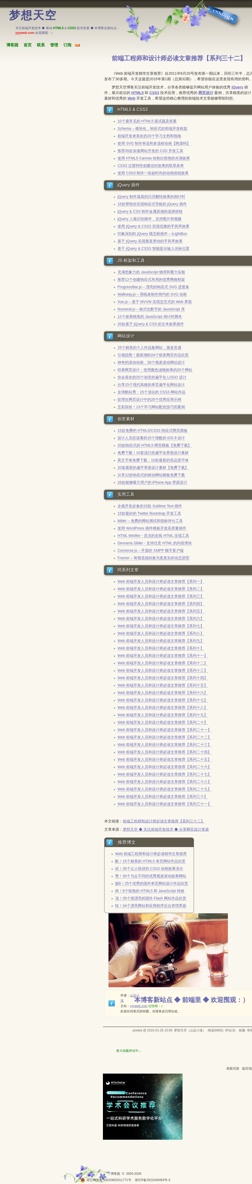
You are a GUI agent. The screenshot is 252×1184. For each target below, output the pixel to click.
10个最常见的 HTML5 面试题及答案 (147, 121)
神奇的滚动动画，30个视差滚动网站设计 (151, 362)
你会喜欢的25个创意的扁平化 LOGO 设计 (152, 377)
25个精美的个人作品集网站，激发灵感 (149, 347)
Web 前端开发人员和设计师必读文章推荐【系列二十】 (163, 722)
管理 (54, 45)
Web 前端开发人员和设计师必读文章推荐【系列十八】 (163, 707)
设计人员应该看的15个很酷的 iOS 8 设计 (151, 438)
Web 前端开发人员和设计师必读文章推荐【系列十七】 (163, 700)
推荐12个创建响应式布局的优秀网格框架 (151, 279)
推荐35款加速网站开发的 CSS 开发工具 (150, 151)
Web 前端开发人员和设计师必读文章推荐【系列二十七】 (164, 774)
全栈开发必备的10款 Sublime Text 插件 (150, 506)
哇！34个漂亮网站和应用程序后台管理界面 (150, 905)
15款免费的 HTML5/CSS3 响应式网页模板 (153, 430)
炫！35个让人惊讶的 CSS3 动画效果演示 (149, 868)
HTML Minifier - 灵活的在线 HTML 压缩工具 (153, 535)
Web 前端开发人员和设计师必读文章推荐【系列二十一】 (164, 730)
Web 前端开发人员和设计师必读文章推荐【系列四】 (161, 604)
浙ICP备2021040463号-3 (152, 1180)
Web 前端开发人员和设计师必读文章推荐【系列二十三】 (164, 744)
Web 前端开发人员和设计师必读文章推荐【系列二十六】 (164, 767)
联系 (41, 45)
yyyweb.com (138, 1006)
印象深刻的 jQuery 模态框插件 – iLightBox (152, 234)
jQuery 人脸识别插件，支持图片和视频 (149, 219)
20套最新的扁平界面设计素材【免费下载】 (153, 467)
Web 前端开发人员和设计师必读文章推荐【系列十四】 (163, 678)
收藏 (242, 1030)
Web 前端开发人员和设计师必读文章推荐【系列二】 (161, 589)
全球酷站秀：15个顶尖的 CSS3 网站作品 (151, 392)
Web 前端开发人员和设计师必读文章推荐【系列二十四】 (164, 752)
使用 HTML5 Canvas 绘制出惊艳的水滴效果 (154, 158)
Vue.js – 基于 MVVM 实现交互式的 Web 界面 (155, 302)
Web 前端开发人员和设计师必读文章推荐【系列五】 (161, 611)
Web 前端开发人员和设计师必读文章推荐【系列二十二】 (164, 737)
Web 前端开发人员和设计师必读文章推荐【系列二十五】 (164, 759)
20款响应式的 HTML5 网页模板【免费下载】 (155, 445)
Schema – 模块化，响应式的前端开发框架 (152, 128)
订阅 (67, 45)
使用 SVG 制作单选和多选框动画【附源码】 (154, 143)
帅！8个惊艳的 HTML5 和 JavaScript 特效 (149, 891)
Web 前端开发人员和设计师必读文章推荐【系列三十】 (163, 796)
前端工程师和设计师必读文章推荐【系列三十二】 (164, 821)
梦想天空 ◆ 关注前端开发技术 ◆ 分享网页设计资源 (166, 829)
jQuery (237, 87)
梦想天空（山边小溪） (190, 1030)
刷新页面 (233, 1068)
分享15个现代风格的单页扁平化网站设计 (151, 384)
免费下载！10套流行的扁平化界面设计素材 (153, 453)
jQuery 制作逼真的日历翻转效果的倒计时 (151, 196)
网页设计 (205, 93)
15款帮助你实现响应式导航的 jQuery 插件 (152, 204)
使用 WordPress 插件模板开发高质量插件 (152, 528)
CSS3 (154, 93)
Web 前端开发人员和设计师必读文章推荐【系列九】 (161, 641)
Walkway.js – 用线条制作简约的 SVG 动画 (152, 294)
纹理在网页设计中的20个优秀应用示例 (149, 399)
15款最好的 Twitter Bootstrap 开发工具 (149, 513)
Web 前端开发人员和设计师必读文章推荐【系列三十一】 (164, 804)
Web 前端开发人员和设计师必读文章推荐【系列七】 (161, 626)
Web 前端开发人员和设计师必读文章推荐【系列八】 (161, 633)
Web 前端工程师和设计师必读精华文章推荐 (151, 854)
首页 (28, 45)
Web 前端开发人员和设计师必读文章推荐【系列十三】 (163, 670)
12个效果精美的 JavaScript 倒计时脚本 (150, 316)
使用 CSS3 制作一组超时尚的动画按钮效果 (153, 173)
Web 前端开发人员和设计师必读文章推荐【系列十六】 (163, 693)
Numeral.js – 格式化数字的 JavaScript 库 (151, 309)
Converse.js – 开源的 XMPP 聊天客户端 (151, 550)
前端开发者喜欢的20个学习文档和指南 (149, 136)
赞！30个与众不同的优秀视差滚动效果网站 (150, 876)
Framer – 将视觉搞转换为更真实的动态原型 (153, 558)
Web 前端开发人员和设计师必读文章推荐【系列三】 (161, 596)
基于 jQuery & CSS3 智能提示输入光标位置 (153, 248)
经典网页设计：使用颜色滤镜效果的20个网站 (155, 370)
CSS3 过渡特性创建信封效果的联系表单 (151, 165)
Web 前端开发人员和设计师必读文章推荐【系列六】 (161, 618)
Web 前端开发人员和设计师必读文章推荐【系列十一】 (163, 655)
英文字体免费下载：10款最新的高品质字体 (153, 460)
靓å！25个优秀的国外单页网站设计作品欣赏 (151, 883)
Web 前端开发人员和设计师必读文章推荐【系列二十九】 (164, 789)
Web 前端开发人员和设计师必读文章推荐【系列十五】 (163, 685)
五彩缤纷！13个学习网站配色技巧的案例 (151, 407)
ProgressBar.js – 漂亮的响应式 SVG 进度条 (153, 287)
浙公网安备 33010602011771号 (105, 1180)
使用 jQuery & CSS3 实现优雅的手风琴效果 (153, 226)
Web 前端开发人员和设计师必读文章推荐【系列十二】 (163, 663)
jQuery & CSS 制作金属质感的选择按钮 (150, 211)
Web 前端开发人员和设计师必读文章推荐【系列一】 (161, 581)
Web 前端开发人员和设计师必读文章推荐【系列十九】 (163, 715)
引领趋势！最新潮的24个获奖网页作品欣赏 (153, 355)
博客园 (12, 45)
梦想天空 (33, 15)
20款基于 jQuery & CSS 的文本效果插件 (151, 324)
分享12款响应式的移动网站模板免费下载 (151, 475)
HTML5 (137, 93)
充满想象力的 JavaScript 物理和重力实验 (151, 272)
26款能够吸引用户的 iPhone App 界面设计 (152, 482)
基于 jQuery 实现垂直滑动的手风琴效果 (150, 241)
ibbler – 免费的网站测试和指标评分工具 (150, 521)
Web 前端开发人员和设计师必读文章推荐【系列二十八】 (164, 782)
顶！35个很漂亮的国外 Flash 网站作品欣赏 (150, 898)
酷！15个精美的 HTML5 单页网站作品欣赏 (150, 861)
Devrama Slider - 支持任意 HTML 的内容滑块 (155, 543)
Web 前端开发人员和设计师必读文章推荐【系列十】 (161, 648)
